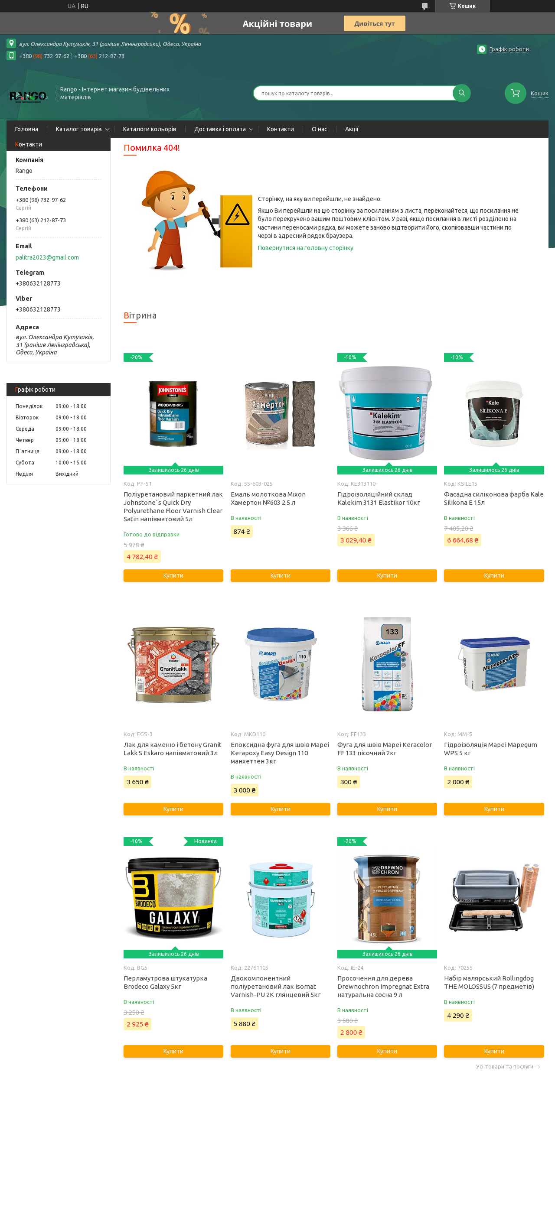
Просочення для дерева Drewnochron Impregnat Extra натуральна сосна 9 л (383, 986)
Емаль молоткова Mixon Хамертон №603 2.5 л (268, 498)
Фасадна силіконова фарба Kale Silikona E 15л (494, 498)
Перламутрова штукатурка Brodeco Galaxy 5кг (165, 982)
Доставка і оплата (220, 129)
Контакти (280, 129)
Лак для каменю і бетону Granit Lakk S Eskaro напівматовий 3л (173, 749)
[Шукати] (462, 93)
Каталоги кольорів (149, 129)
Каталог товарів (79, 129)
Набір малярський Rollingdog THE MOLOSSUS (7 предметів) (489, 982)
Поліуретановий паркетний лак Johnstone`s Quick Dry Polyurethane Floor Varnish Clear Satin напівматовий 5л (173, 506)
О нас (319, 129)
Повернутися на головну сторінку (305, 247)
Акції (352, 129)
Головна (26, 129)
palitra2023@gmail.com (47, 257)
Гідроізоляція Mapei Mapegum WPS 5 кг (490, 749)
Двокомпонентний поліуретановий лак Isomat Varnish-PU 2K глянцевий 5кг (276, 986)
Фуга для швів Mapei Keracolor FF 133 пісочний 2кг (384, 749)
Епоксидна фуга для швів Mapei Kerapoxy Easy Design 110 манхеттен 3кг (280, 753)
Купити (173, 575)
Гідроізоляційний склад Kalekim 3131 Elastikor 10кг (378, 498)
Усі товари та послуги (504, 1066)
